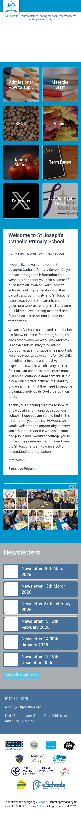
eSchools (41, 802)
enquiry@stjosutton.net (23, 707)
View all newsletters (21, 675)
